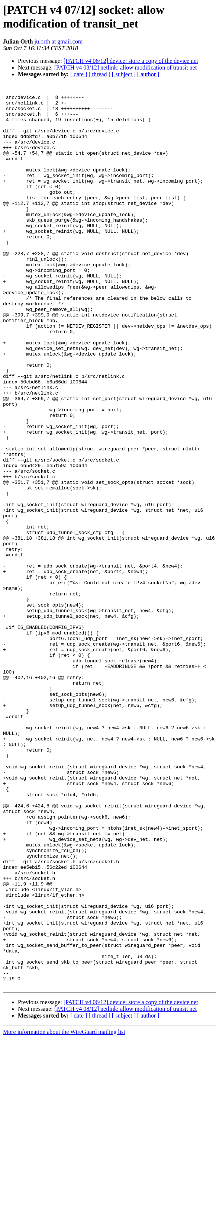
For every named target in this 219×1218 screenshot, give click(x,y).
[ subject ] (124, 74)
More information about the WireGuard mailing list (64, 1211)
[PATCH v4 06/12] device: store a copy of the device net (131, 61)
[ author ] (148, 74)
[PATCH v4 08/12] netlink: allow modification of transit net (125, 67)
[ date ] (78, 74)
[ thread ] (99, 74)
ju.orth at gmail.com (58, 41)
